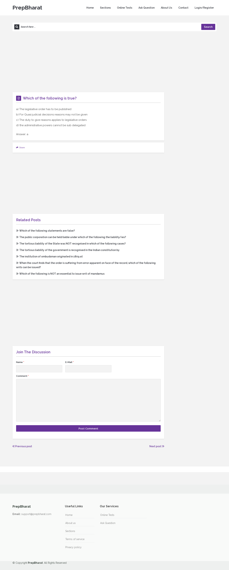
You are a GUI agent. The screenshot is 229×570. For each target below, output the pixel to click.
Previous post (22, 446)
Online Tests (124, 7)
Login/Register (204, 7)
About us (70, 523)
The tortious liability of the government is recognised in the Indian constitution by (68, 250)
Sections (105, 7)
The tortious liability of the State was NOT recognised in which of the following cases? (71, 243)
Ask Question (146, 7)
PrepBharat (27, 7)
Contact (183, 7)
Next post (156, 446)
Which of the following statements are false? (45, 230)
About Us (166, 7)
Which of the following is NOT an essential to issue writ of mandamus (60, 273)
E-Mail (69, 362)
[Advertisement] (114, 62)
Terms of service (74, 539)
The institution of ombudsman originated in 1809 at (49, 256)
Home (90, 7)
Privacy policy (73, 547)
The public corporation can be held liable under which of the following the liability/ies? (71, 237)
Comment (22, 376)
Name (20, 362)
